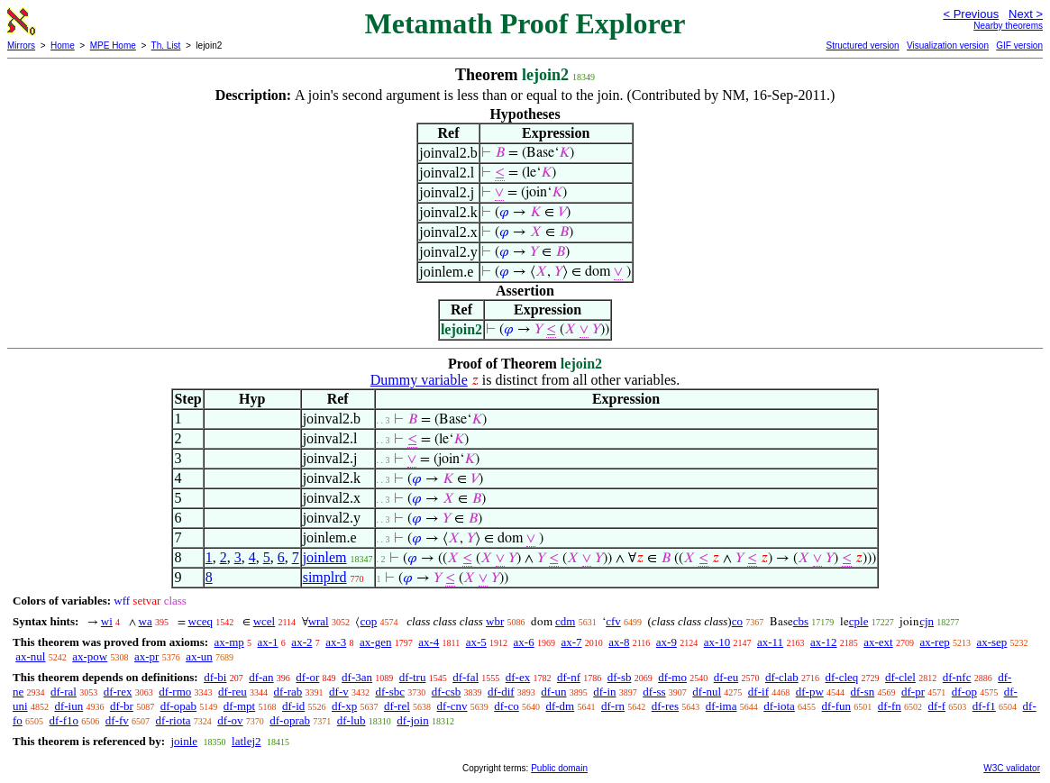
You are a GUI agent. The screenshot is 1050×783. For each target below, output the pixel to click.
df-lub (351, 720)
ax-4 (428, 642)
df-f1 (984, 706)
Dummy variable (419, 379)
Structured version (862, 45)
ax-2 (301, 642)
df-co (506, 706)
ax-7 (571, 642)
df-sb (619, 677)
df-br (121, 706)
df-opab (178, 706)
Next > (1026, 14)
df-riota (173, 720)
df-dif (501, 691)
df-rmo (175, 691)
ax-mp (229, 642)
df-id (293, 706)
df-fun (837, 706)
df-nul (706, 691)
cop (368, 621)
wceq (200, 621)
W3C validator (1011, 768)
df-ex (518, 677)
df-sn (863, 691)
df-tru (412, 677)
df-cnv (452, 706)
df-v (339, 691)
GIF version (1019, 45)
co (737, 621)
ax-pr (146, 656)
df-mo (672, 677)
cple (859, 621)
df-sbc (390, 691)
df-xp (344, 706)
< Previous (971, 14)
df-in (604, 691)
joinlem (325, 557)
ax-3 (335, 642)
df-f (937, 706)
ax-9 (666, 642)
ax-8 (618, 642)
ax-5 (476, 642)
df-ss (654, 691)
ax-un (199, 656)
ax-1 (268, 642)
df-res (665, 706)
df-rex (118, 691)
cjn (926, 621)
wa (145, 621)
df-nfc (957, 677)
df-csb (446, 691)
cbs (800, 621)
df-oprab (289, 720)
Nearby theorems (1008, 26)
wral (318, 621)
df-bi (215, 677)
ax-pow (89, 656)
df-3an (357, 677)
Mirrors (21, 45)
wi (107, 621)
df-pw (810, 691)
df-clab (782, 677)
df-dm (559, 706)
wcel (264, 621)
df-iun (68, 706)
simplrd (325, 577)
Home (62, 45)
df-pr (913, 691)
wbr (495, 621)
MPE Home (113, 45)
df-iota (779, 706)
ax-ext (877, 642)
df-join (412, 720)
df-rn (613, 706)
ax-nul (30, 656)
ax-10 (717, 642)
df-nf (568, 677)
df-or (307, 677)
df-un (553, 691)
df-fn (889, 706)
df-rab (288, 691)
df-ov (229, 720)
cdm (565, 621)
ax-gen (375, 642)
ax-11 (770, 642)
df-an (261, 677)
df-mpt (239, 706)
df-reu (232, 691)
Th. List (166, 45)
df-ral (63, 691)
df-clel (900, 677)
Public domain (559, 768)
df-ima (721, 706)
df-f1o (64, 720)
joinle (183, 741)
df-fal (465, 677)
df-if (758, 691)
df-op (964, 691)
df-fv (117, 720)
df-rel (397, 706)
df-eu (726, 677)
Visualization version (948, 45)
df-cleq (841, 677)
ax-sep (991, 642)
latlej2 (246, 741)
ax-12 (823, 642)
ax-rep (934, 642)
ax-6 (524, 642)
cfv (613, 621)
